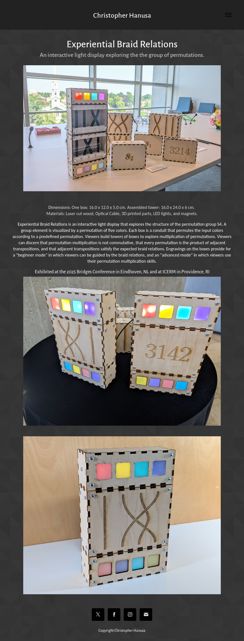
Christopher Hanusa (122, 15)
